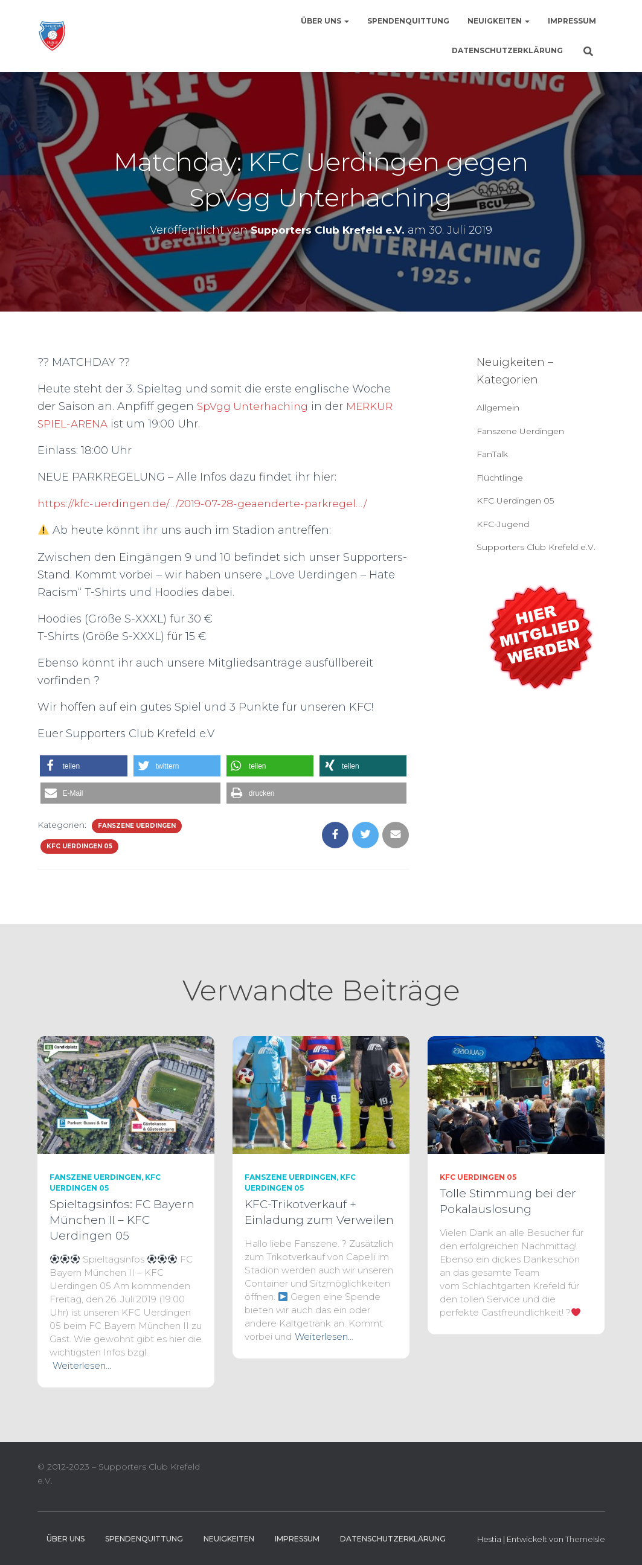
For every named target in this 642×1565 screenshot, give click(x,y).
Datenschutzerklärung (507, 50)
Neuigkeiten (498, 20)
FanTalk (492, 454)
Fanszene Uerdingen (137, 826)
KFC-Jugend (503, 524)
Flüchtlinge (500, 477)
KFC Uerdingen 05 (79, 846)
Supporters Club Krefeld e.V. (536, 547)
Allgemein (498, 407)
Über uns (325, 20)
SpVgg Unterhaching (255, 406)
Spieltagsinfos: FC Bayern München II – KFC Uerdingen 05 (122, 1220)
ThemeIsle (585, 1539)
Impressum (572, 20)
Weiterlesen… (82, 1365)
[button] (83, 765)
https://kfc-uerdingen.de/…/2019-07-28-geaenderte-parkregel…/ (208, 503)
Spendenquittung (408, 20)
